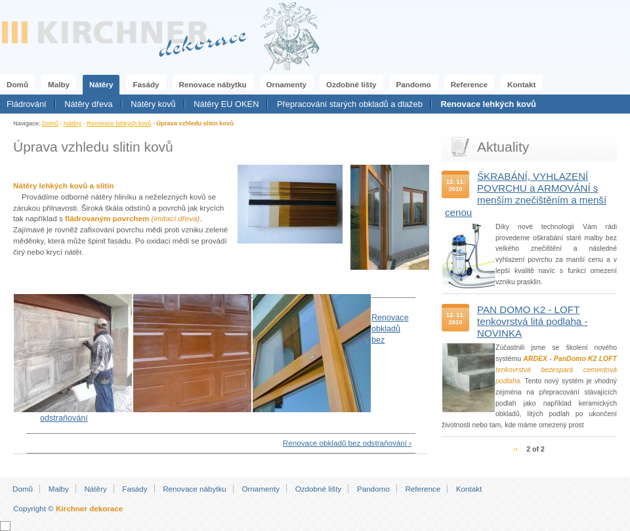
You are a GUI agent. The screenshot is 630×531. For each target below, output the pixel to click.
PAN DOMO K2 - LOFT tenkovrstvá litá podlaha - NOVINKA (532, 321)
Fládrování (27, 104)
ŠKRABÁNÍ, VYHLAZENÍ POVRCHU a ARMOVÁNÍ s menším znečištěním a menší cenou (525, 194)
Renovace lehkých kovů (488, 104)
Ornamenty (286, 84)
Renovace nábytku (213, 84)
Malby (59, 84)
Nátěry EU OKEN (226, 104)
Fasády (146, 84)
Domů (17, 84)
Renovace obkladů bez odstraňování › (347, 442)
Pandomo (413, 84)
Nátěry (101, 84)
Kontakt (521, 84)
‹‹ (515, 449)
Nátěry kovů (153, 104)
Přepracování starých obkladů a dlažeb (350, 104)
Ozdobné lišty (351, 84)
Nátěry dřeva (88, 104)
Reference (469, 84)
